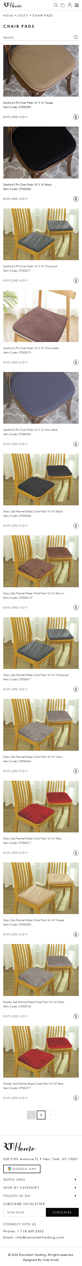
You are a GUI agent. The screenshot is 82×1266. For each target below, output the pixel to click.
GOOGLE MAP (22, 1169)
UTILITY (22, 15)
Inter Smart (51, 1260)
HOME (8, 15)
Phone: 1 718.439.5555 (23, 1231)
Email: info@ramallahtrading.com (33, 1237)
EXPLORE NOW (15, 117)
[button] (62, 1212)
